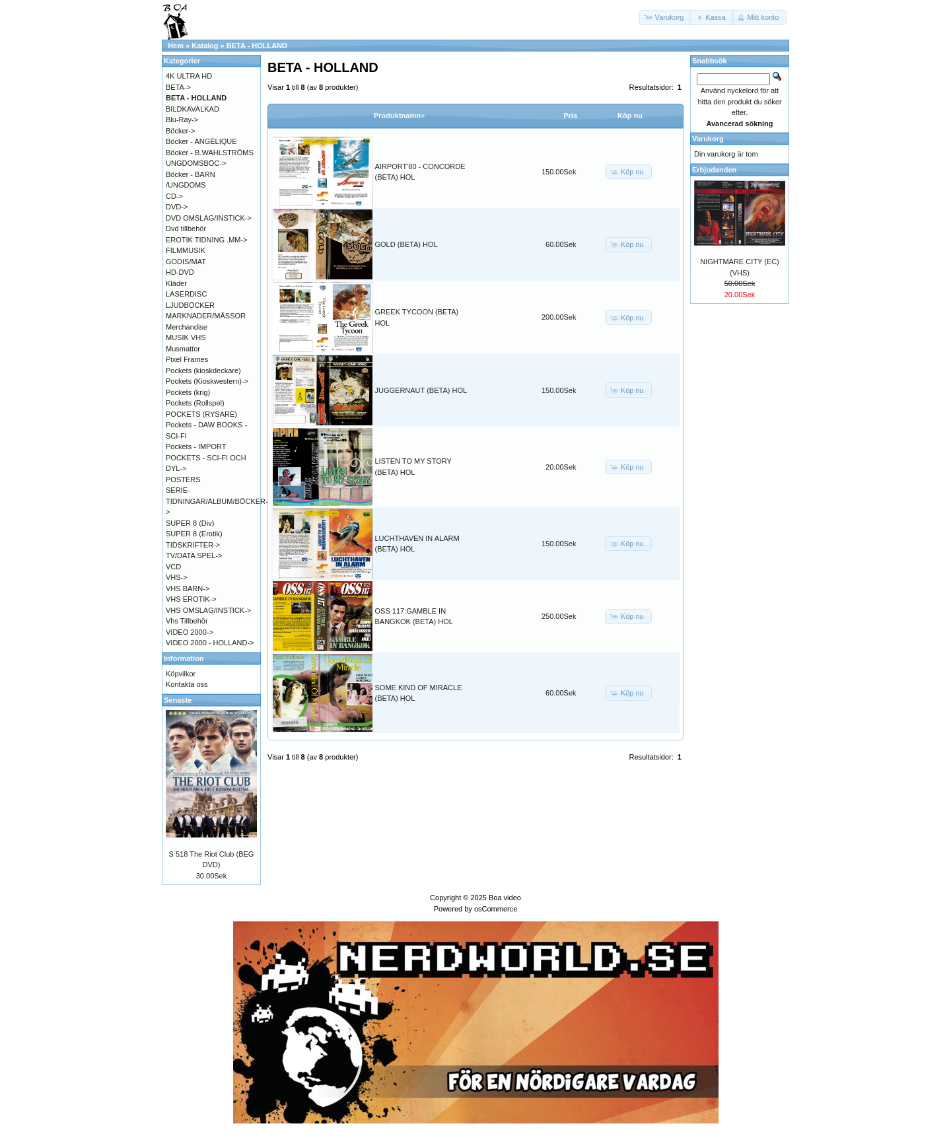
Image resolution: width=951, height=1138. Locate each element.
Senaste (178, 700)
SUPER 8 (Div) (190, 523)
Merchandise (186, 327)
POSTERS (183, 479)
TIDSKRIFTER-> (193, 545)
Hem (176, 46)
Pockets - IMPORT (196, 446)
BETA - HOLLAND (257, 46)
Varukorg (708, 139)
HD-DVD (180, 272)
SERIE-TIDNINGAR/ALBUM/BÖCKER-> (217, 501)
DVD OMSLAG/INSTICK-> (209, 218)
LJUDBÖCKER (190, 305)
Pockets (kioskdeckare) (203, 370)
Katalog (205, 46)
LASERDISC (186, 294)
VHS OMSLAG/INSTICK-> (208, 610)
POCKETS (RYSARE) (201, 414)
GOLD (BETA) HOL (406, 244)
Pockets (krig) (188, 392)
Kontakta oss (187, 684)
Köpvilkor (180, 674)
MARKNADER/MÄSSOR (206, 316)
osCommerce (495, 909)
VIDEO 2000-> (189, 632)
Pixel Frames (187, 359)
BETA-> (178, 87)
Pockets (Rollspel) (195, 403)
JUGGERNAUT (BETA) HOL (421, 390)
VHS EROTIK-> (191, 599)
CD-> (174, 196)
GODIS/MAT (186, 262)
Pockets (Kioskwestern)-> (207, 381)
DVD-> (177, 207)
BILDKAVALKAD (192, 109)
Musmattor (183, 349)
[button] (665, 17)
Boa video (505, 898)
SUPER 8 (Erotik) (194, 534)
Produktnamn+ (399, 116)
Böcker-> (180, 131)
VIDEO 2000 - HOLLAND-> (210, 643)
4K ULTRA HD (189, 76)
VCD (173, 567)
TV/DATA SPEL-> (194, 555)
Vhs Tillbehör (187, 621)
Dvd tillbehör (186, 228)
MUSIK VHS (186, 337)
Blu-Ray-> (182, 120)
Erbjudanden (714, 170)
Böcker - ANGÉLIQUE (201, 141)
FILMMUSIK (185, 250)
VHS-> (177, 577)
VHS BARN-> (187, 588)
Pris (570, 116)
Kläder (176, 283)
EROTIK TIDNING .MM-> (207, 240)
